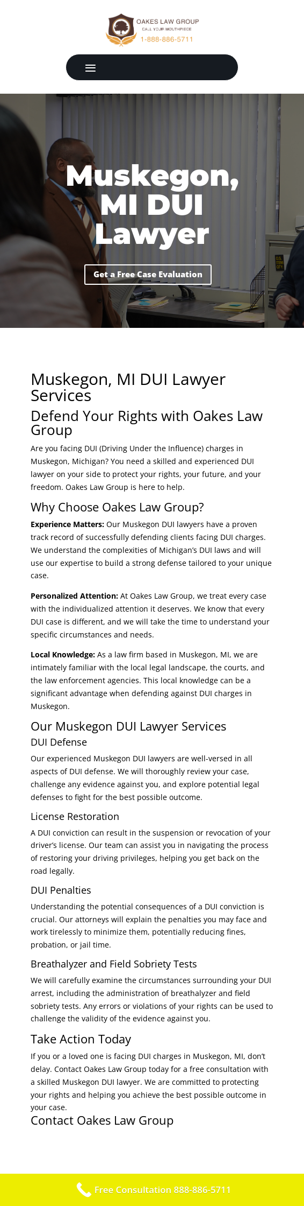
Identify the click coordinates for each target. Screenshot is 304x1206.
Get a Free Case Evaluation (147, 274)
